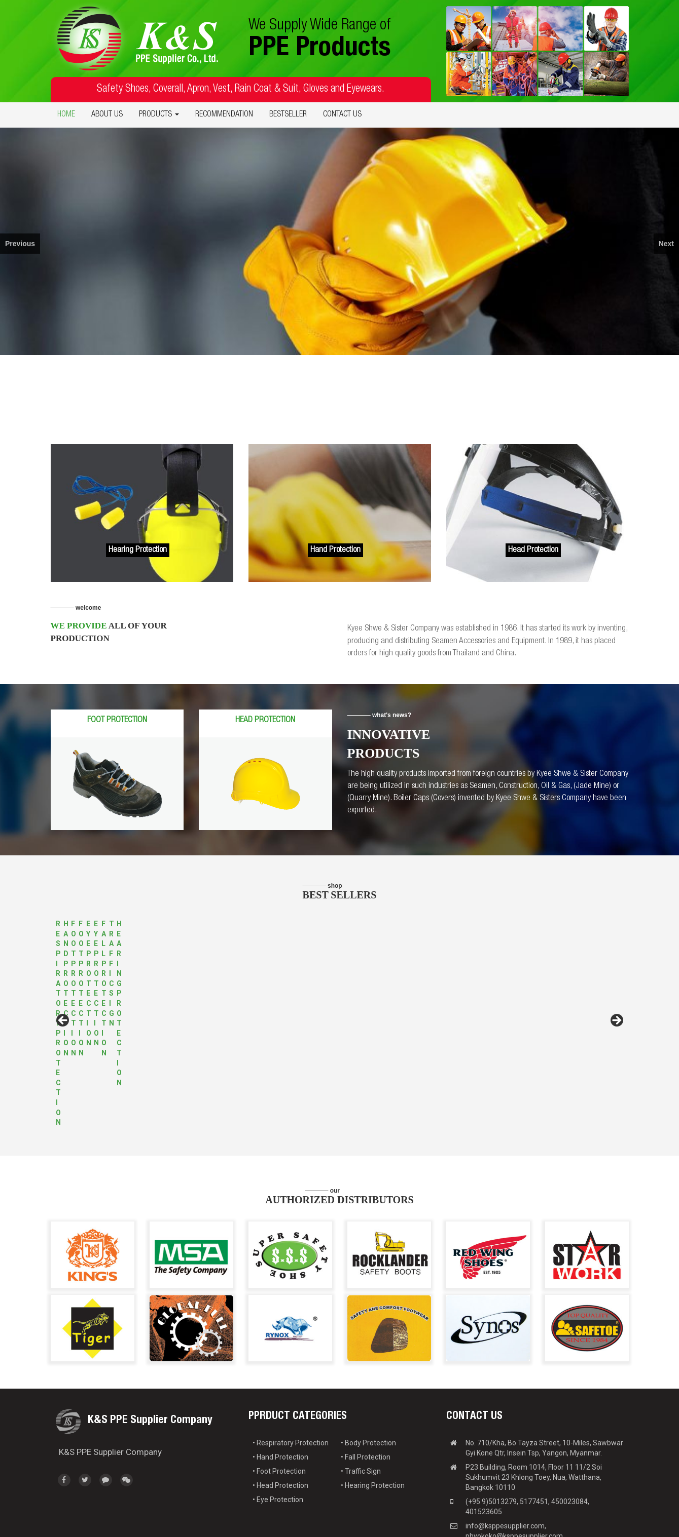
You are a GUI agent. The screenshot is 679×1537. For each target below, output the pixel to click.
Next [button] (616, 987)
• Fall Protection (365, 1390)
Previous (20, 244)
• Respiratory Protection (291, 1376)
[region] (339, 241)
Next (666, 244)
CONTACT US (342, 115)
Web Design (574, 1521)
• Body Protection (368, 1376)
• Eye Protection (278, 1433)
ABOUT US (107, 115)
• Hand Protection (280, 1390)
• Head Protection (280, 1418)
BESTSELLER (288, 115)
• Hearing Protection (373, 1418)
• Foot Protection (279, 1404)
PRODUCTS (159, 115)
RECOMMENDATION (224, 115)
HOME (66, 115)
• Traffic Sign (361, 1404)
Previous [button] (63, 987)
